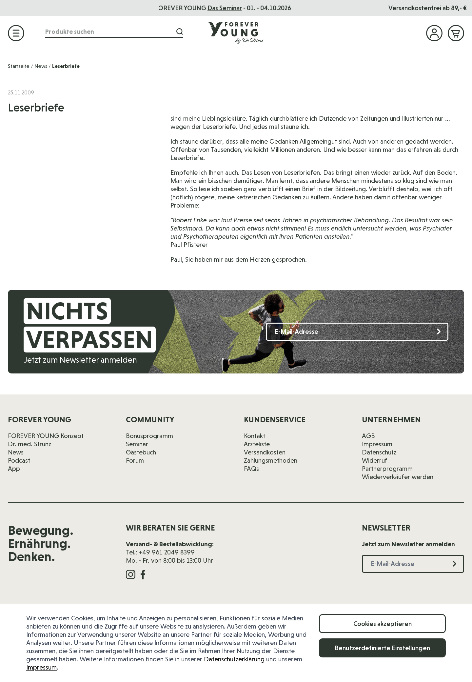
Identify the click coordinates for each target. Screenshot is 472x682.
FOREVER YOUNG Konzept (46, 436)
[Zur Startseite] (236, 33)
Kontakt (254, 436)
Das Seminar (238, 8)
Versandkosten (264, 452)
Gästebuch (141, 452)
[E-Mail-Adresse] (357, 332)
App (14, 468)
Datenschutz (379, 452)
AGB (368, 436)
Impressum (41, 667)
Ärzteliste (257, 444)
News (40, 66)
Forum (135, 460)
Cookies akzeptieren (382, 624)
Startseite (19, 66)
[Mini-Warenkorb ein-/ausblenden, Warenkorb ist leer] (455, 33)
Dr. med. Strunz (29, 444)
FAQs (251, 468)
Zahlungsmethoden (270, 460)
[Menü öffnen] (16, 33)
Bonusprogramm (149, 436)
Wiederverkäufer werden (397, 477)
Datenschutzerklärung (234, 659)
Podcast (19, 460)
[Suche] (179, 32)
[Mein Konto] (434, 33)
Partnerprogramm (387, 468)
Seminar (137, 444)
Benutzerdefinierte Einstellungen (382, 648)
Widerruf (374, 460)
